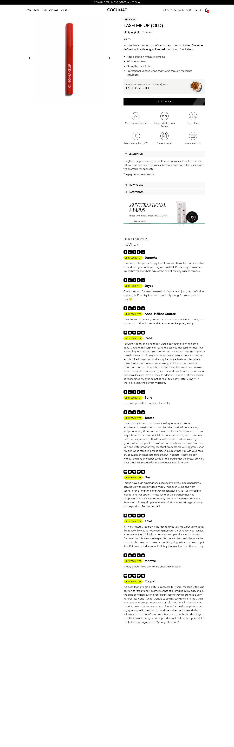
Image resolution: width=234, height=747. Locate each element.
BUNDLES (53, 9)
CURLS (64, 9)
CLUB (189, 9)
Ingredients (134, 192)
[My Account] (201, 9)
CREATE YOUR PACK (173, 9)
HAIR (44, 9)
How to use (134, 185)
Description (134, 153)
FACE (28, 9)
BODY (36, 9)
